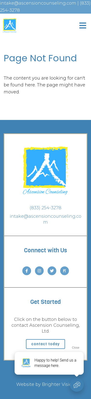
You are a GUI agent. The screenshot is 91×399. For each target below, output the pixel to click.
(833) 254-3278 (45, 207)
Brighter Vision (58, 384)
